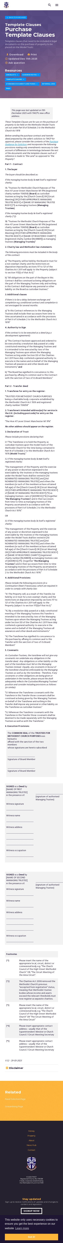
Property (31, 1136)
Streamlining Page (14, 1106)
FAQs (8, 88)
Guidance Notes (30, 75)
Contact (31, 1150)
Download (14, 54)
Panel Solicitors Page (15, 1099)
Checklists (12, 75)
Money (31, 1131)
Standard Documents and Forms (22, 84)
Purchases (16, 17)
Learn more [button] (22, 1228)
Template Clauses (15, 79)
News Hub (31, 1145)
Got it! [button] (31, 1237)
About (31, 1140)
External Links (48, 84)
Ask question (15, 62)
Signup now (31, 1211)
